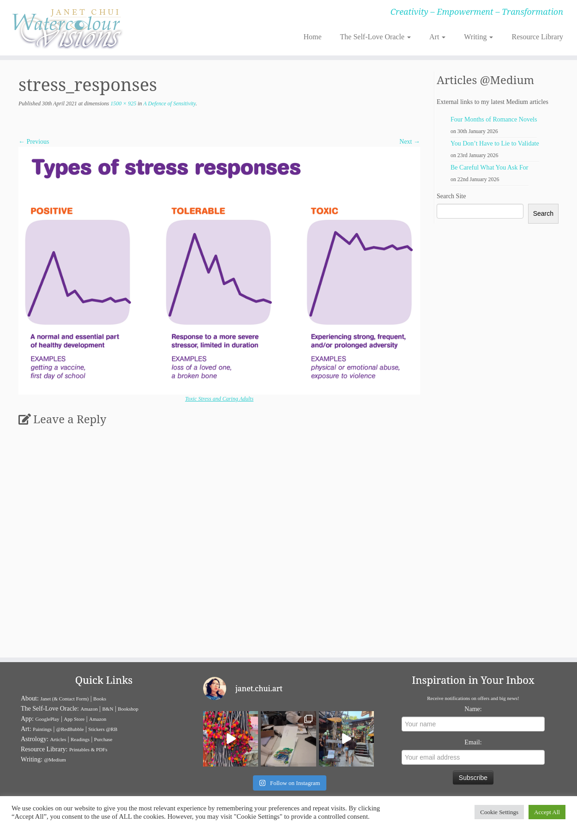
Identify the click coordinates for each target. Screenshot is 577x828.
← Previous (33, 141)
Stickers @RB (102, 729)
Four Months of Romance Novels (494, 119)
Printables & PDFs (88, 749)
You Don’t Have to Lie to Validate (495, 143)
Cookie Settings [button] (499, 812)
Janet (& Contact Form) (64, 698)
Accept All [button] (547, 812)
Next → (409, 141)
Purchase (103, 739)
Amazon (88, 709)
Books (99, 698)
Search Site (451, 196)
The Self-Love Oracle (375, 37)
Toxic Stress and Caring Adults (219, 399)
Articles (58, 739)
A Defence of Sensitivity (169, 103)
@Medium (55, 759)
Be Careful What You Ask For (490, 167)
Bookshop (128, 709)
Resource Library (537, 37)
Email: (472, 742)
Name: (472, 709)
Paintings (42, 729)
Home (312, 37)
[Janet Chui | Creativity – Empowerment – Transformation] (66, 28)
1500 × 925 (122, 103)
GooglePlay (48, 719)
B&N (108, 709)
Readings (80, 739)
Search (543, 213)
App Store (74, 719)
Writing (478, 37)
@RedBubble (70, 729)
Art (437, 37)
